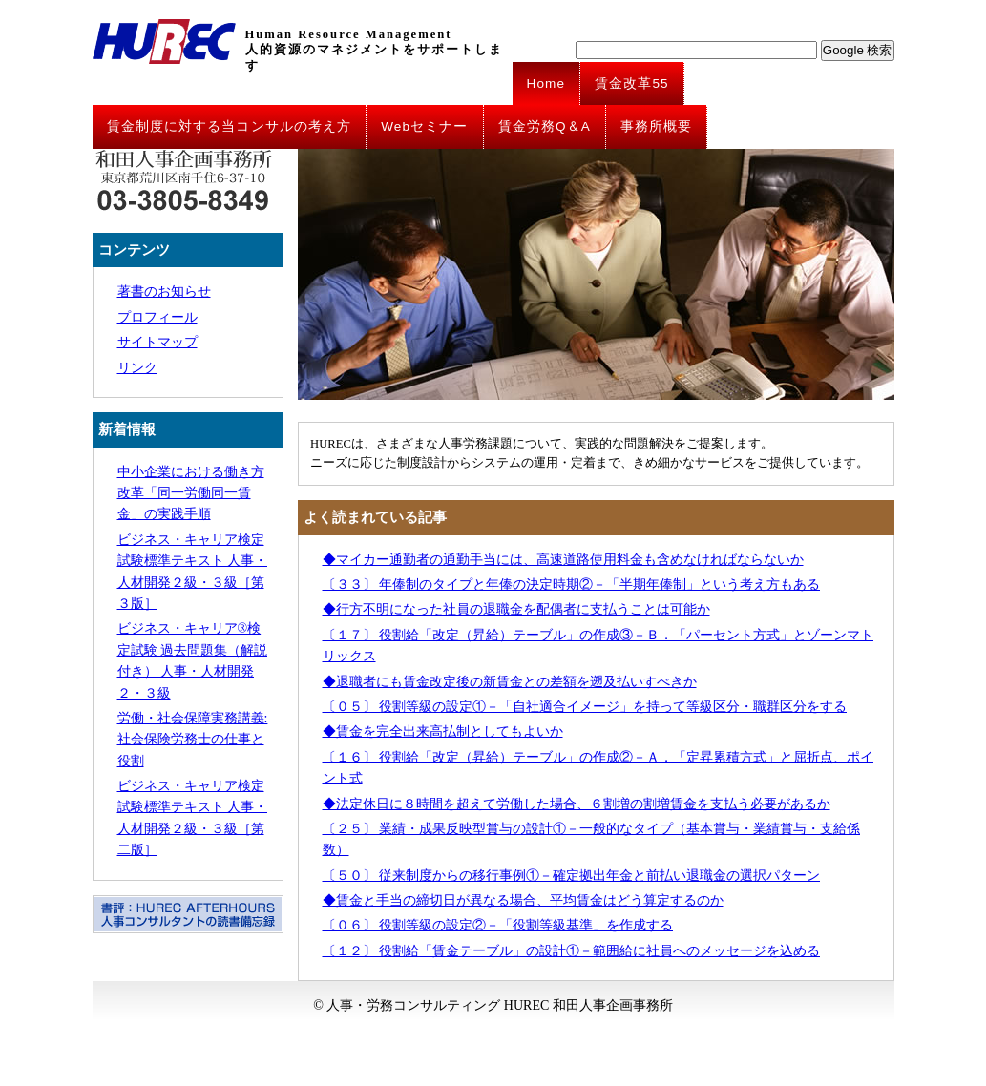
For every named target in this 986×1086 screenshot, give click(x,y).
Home (546, 83)
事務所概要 (656, 126)
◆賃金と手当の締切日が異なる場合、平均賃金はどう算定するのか (523, 900)
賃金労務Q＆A (544, 126)
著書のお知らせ (164, 291)
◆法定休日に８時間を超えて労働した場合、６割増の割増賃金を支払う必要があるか (576, 804)
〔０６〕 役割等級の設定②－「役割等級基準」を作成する (498, 925)
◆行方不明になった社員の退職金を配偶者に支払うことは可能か (516, 609)
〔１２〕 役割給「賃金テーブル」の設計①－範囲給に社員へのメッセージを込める (572, 951)
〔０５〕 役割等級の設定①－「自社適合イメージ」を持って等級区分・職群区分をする (585, 707)
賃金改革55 (632, 83)
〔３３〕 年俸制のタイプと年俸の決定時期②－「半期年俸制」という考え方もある (572, 584)
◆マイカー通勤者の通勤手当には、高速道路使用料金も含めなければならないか (563, 560)
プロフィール (157, 317)
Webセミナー (424, 126)
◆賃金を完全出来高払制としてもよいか (443, 731)
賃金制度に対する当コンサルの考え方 (229, 126)
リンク (137, 368)
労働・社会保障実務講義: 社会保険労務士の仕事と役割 (192, 739)
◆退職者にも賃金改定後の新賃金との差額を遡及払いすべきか (510, 682)
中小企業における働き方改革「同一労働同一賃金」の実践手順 (190, 493)
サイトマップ (157, 342)
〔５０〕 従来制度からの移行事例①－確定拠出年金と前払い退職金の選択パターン (572, 875)
